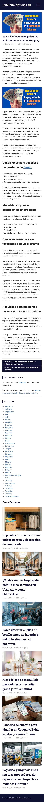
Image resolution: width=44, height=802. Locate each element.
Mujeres (8, 462)
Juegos (8, 449)
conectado (22, 383)
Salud (7, 478)
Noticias (8, 470)
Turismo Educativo (12, 496)
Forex (7, 441)
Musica (8, 465)
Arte (6, 414)
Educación (9, 428)
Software (8, 486)
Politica (8, 473)
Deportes (8, 425)
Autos (7, 417)
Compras (8, 422)
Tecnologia (9, 488)
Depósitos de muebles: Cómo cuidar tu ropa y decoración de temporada (21, 539)
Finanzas (8, 435)
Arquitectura (9, 412)
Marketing (9, 457)
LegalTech (9, 451)
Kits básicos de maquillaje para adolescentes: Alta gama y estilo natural (20, 684)
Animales (8, 409)
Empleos (8, 430)
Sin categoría (10, 483)
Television (9, 491)
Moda (7, 459)
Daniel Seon (17, 548)
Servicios (8, 480)
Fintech (8, 438)
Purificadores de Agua (13, 475)
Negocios (27, 44)
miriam (20, 44)
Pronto (27, 167)
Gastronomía (10, 443)
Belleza (8, 420)
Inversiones (9, 446)
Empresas (8, 433)
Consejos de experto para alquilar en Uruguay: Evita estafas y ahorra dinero (20, 729)
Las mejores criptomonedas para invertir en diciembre (21, 368)
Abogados (9, 406)
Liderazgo (8, 454)
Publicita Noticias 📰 (16, 5)
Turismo (8, 494)
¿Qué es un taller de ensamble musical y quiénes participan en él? (20, 363)
